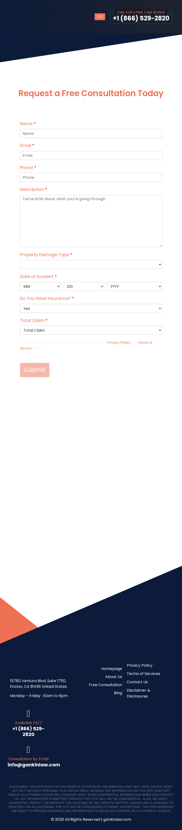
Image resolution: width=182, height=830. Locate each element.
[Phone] (91, 177)
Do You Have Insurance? (47, 298)
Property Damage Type (46, 254)
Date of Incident (38, 276)
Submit (35, 370)
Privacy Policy (119, 342)
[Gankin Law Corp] (91, 547)
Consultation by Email (28, 759)
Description (33, 189)
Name (28, 123)
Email (27, 145)
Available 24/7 (28, 723)
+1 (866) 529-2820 (141, 18)
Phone (28, 167)
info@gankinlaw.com (34, 764)
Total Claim (34, 320)
